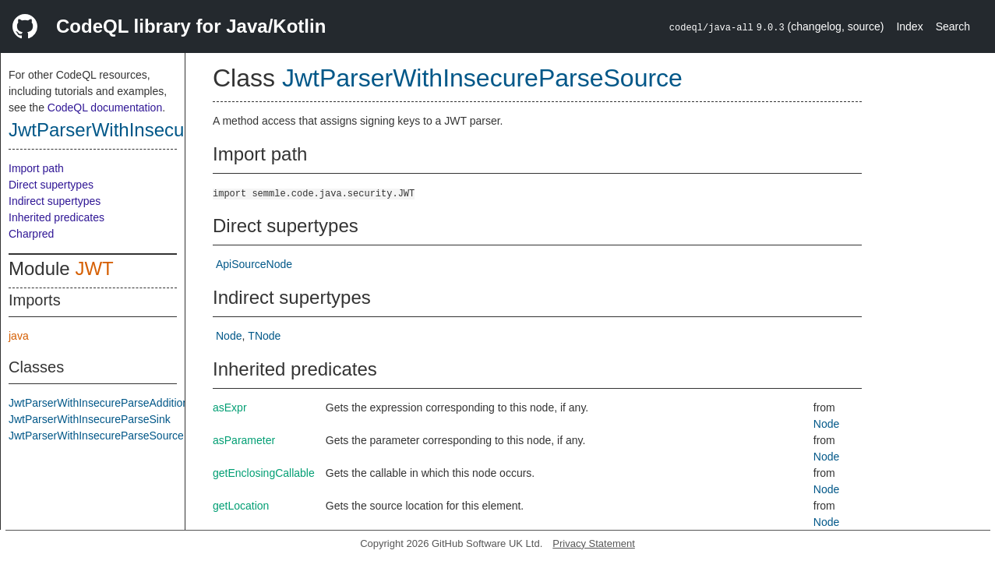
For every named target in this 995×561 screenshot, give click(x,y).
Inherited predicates (56, 217)
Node (229, 336)
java (19, 336)
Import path (36, 168)
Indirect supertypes (55, 201)
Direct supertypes (51, 184)
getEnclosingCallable (264, 473)
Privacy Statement (593, 543)
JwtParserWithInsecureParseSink (90, 419)
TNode (264, 336)
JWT (94, 268)
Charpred (31, 234)
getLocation (241, 505)
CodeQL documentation (105, 107)
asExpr (230, 407)
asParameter (244, 440)
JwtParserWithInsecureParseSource (159, 129)
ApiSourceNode (254, 264)
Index (909, 26)
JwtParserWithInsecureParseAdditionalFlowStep (125, 403)
